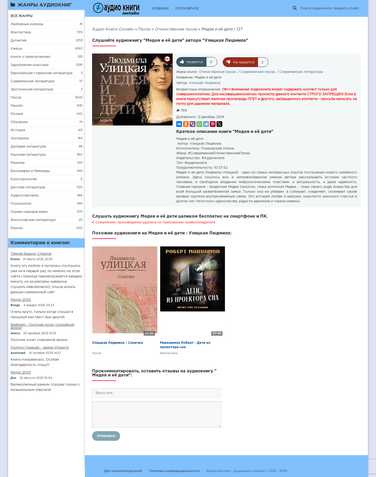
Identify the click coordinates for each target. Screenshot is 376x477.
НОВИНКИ (160, 8)
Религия (17, 162)
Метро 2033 (21, 299)
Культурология (24, 179)
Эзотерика (20, 138)
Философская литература (33, 220)
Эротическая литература (32, 89)
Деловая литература (28, 146)
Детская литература (28, 187)
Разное (17, 228)
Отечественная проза (217, 71)
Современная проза (258, 71)
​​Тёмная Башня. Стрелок (31, 253)
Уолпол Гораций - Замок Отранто (40, 347)
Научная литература (28, 154)
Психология (21, 203)
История (18, 130)
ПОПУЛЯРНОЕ (187, 8)
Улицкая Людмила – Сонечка (117, 342)
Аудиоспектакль (25, 195)
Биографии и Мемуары (30, 171)
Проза (16, 97)
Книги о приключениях (30, 56)
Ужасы (16, 48)
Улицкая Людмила (204, 82)
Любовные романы (27, 24)
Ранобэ (17, 105)
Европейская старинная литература (41, 73)
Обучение (19, 122)
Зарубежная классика (29, 65)
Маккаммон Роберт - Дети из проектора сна (185, 344)
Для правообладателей (123, 471)
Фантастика (21, 32)
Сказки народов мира (29, 211)
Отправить (106, 435)
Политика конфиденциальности (174, 471)
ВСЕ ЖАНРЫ (22, 16)
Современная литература (32, 81)
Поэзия (17, 114)
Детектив (18, 40)
